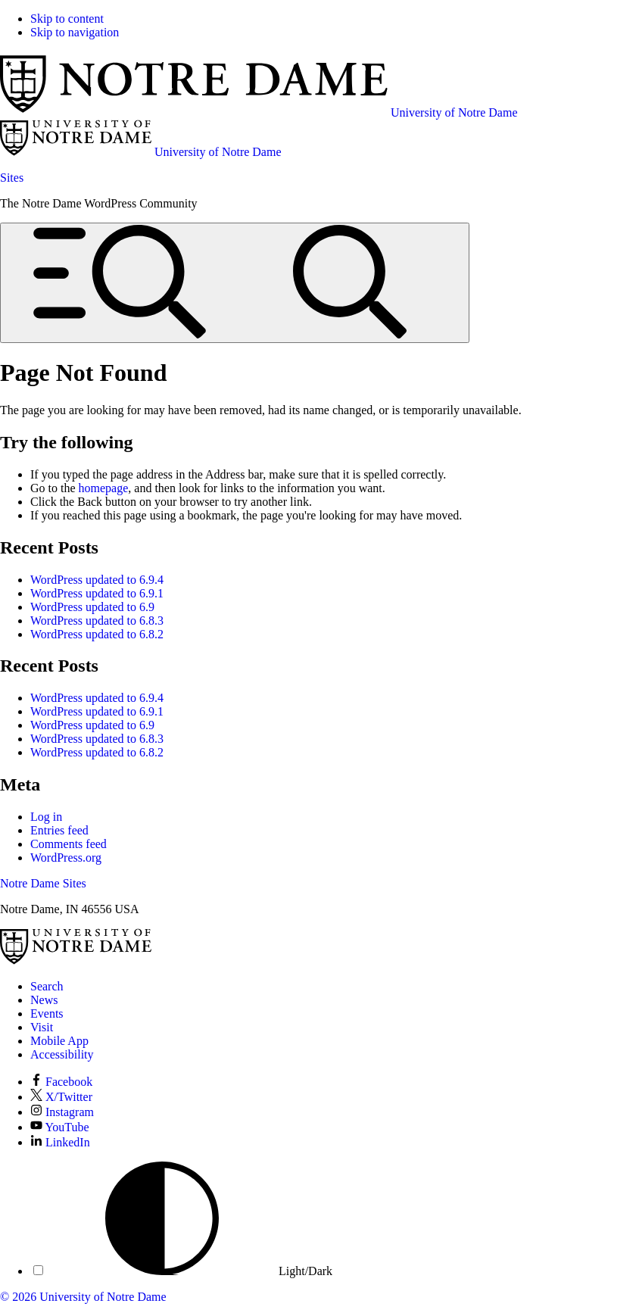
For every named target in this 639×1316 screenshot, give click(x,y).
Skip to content (67, 18)
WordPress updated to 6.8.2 (97, 634)
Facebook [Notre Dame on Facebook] (61, 1081)
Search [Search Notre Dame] (47, 986)
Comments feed (68, 843)
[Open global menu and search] (234, 283)
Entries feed (59, 830)
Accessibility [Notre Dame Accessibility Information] (62, 1054)
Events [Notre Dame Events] (47, 1013)
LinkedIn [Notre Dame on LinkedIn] (60, 1142)
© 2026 (18, 1296)
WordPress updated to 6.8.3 (97, 620)
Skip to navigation (74, 32)
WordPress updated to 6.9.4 (97, 579)
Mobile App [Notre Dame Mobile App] (59, 1040)
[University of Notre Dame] (75, 960)
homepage (104, 488)
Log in (46, 816)
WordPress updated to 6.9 (92, 606)
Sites (11, 177)
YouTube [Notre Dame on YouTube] (59, 1127)
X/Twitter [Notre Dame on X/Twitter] (61, 1096)
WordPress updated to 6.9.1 (97, 593)
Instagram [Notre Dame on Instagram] (62, 1112)
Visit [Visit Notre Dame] (41, 1027)
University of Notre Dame (103, 1296)
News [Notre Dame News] (44, 999)
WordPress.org (65, 857)
